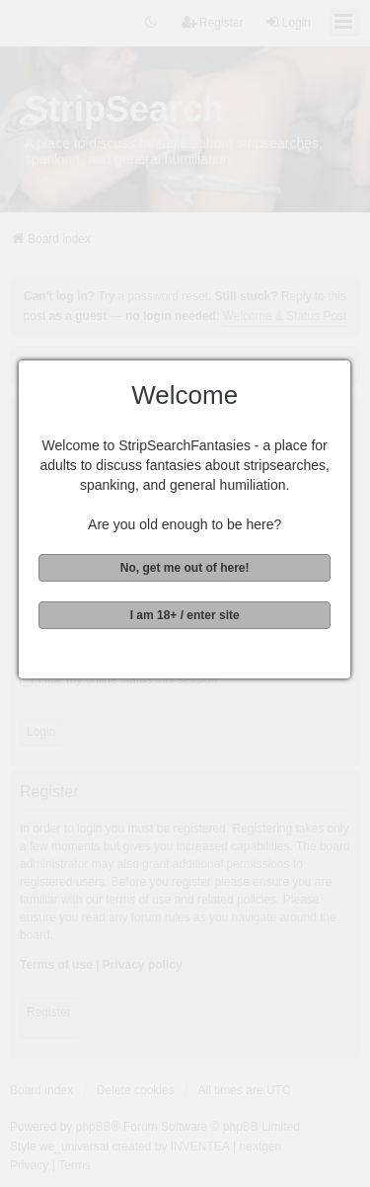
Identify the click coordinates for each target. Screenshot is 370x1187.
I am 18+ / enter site (183, 615)
